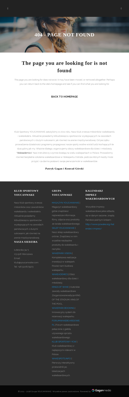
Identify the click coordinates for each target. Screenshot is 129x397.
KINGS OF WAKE (60, 287)
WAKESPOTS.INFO (61, 358)
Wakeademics (24, 153)
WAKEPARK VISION (62, 253)
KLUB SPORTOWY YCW (64, 341)
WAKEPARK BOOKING (63, 308)
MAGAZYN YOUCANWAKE (65, 202)
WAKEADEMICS (60, 274)
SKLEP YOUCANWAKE (63, 228)
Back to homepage (64, 96)
